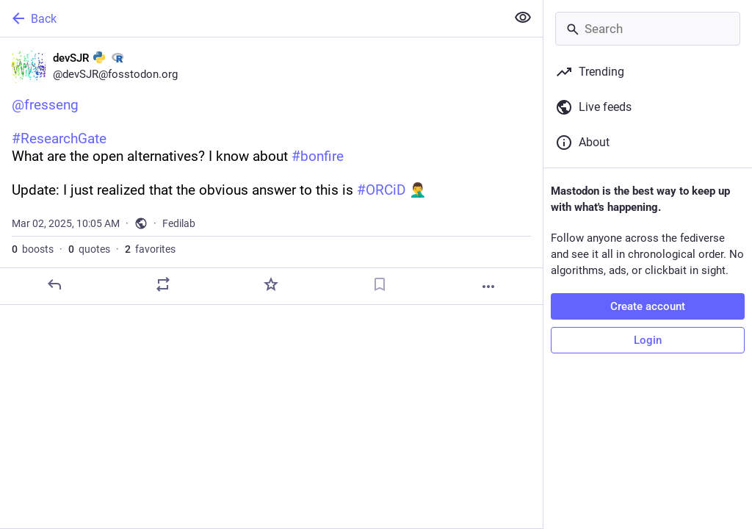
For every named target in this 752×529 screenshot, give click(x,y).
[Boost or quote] (163, 284)
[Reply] (54, 284)
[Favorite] (271, 284)
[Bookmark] (379, 284)
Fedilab (178, 223)
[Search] (647, 29)
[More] (488, 286)
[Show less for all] (523, 17)
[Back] (251, 18)
